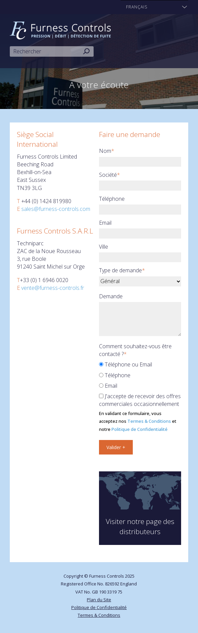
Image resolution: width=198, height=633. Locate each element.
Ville (103, 246)
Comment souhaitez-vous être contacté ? (135, 350)
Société (109, 174)
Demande (111, 296)
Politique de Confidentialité (140, 429)
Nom (106, 151)
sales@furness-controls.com (55, 209)
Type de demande (122, 270)
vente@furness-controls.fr (52, 288)
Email (105, 222)
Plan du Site (99, 600)
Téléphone (112, 198)
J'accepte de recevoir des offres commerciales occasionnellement (140, 400)
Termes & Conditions (149, 421)
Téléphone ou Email (125, 364)
